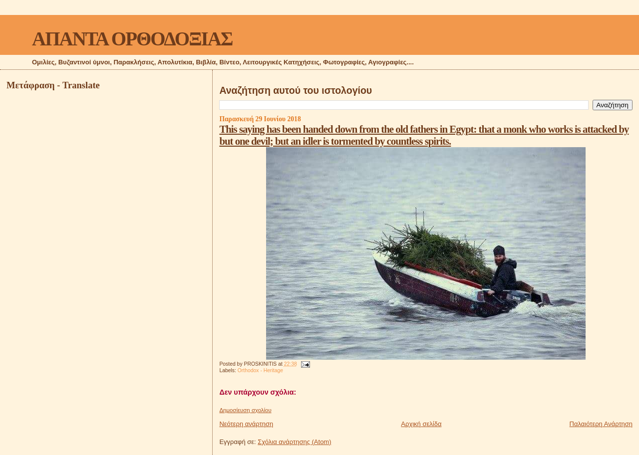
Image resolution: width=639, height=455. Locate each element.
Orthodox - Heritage (260, 370)
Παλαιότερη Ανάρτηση (601, 424)
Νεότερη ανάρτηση (246, 424)
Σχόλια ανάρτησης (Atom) (294, 442)
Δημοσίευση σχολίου (245, 410)
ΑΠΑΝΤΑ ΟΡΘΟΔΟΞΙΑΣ (132, 38)
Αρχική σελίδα (421, 424)
